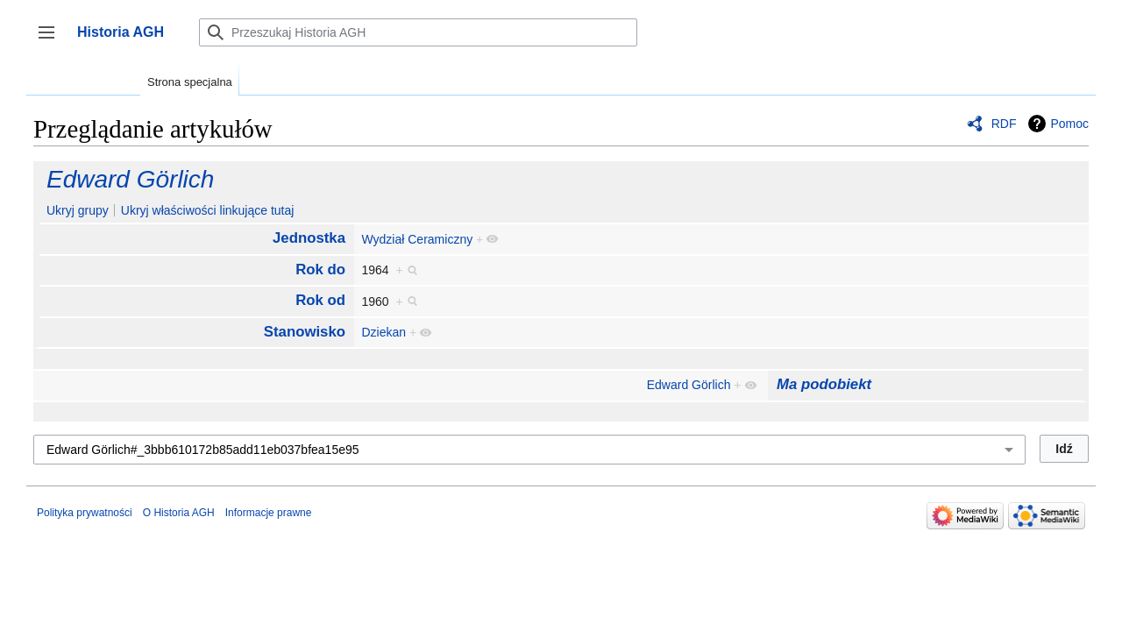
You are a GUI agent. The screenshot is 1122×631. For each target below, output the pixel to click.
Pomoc (1069, 124)
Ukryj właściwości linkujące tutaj (208, 210)
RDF (1004, 124)
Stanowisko (304, 331)
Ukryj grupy (77, 210)
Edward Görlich (130, 179)
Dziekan (383, 332)
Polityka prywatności (84, 513)
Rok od (320, 300)
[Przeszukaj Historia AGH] (418, 32)
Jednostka (309, 238)
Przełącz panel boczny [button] (52, 40)
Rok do (320, 269)
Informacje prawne (268, 513)
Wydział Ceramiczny (416, 239)
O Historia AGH (179, 513)
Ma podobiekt (824, 384)
